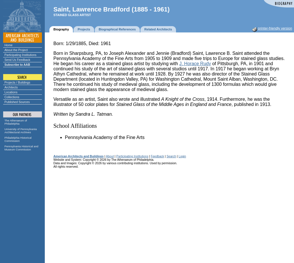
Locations (11, 92)
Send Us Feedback (17, 59)
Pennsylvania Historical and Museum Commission (21, 148)
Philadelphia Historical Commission (18, 139)
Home (9, 45)
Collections (12, 97)
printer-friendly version (275, 28)
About (110, 156)
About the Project (16, 50)
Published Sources (17, 102)
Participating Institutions (20, 55)
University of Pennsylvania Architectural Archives (21, 130)
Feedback (157, 156)
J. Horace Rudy (195, 63)
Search (171, 156)
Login (182, 156)
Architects (11, 87)
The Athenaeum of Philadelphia (16, 122)
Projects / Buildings (17, 82)
